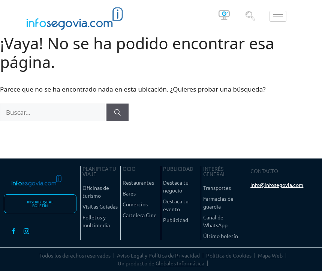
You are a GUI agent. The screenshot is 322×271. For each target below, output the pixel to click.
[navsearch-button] (250, 16)
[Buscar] (117, 112)
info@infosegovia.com (276, 184)
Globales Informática (180, 263)
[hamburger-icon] (278, 16)
